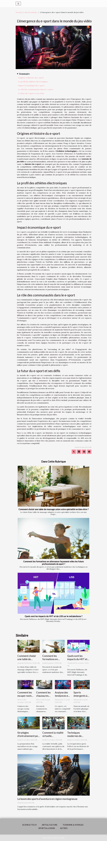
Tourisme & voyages (73, 825)
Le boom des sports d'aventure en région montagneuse (47, 798)
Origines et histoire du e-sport (31, 78)
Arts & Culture (49, 825)
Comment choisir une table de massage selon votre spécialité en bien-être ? (53, 509)
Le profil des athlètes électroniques (33, 81)
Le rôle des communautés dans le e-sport (35, 89)
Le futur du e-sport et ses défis (31, 93)
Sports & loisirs (30, 12)
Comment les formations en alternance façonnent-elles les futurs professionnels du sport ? (53, 562)
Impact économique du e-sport (31, 85)
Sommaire (24, 74)
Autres (63, 828)
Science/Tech (29, 825)
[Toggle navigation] (18, 3)
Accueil (19, 12)
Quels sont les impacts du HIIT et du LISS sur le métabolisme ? (53, 616)
